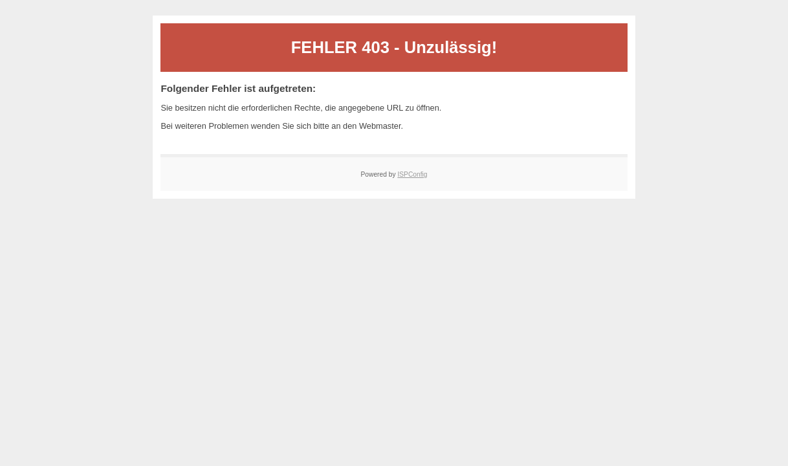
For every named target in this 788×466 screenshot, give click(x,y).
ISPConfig (412, 174)
